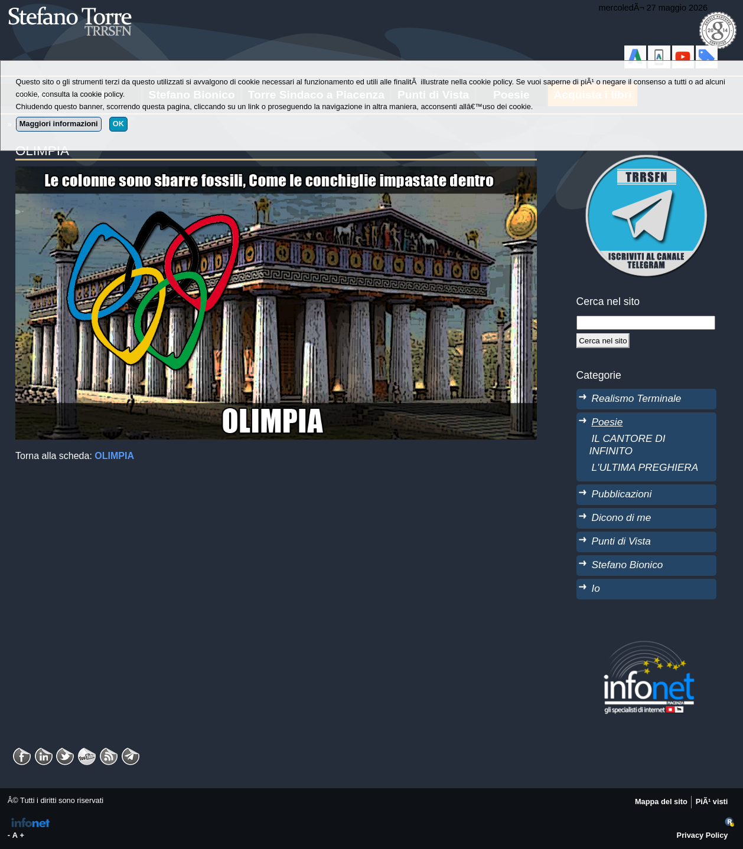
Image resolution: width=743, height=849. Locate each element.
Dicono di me (621, 517)
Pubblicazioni (622, 494)
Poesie (607, 422)
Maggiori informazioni (58, 123)
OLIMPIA (114, 456)
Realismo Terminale (637, 398)
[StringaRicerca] (645, 323)
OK (118, 123)
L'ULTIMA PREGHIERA (645, 467)
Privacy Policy (702, 835)
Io (596, 588)
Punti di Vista (621, 541)
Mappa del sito (661, 801)
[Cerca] (603, 340)
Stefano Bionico (627, 565)
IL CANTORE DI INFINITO (627, 444)
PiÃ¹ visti (712, 801)
